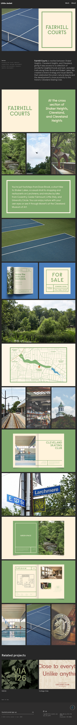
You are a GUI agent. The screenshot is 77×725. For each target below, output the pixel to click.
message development (16, 64)
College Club (43, 691)
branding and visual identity (10, 62)
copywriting (5, 64)
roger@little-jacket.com (50, 714)
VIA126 (4, 691)
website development (8, 68)
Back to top (5, 699)
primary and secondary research (11, 66)
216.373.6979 (47, 715)
